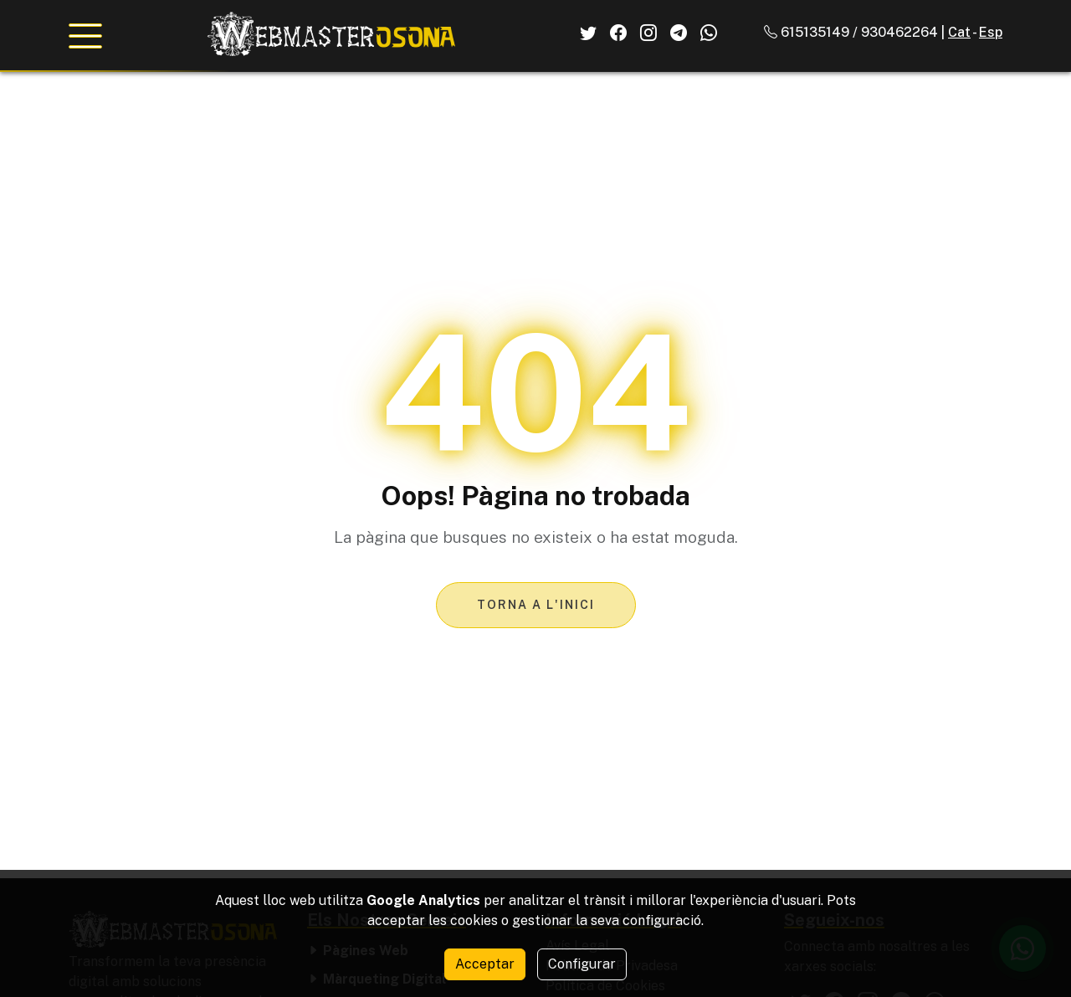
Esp (990, 32)
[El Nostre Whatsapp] (708, 33)
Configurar (582, 964)
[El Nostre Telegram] (678, 33)
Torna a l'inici (536, 604)
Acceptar (485, 964)
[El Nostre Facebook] (618, 33)
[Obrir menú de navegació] (85, 36)
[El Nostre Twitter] (588, 33)
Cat (959, 32)
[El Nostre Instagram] (648, 33)
